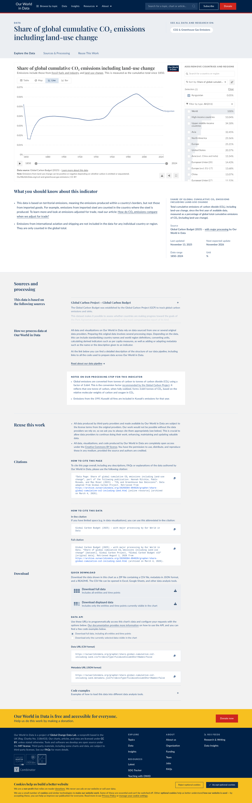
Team (169, 764)
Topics (131, 746)
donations (60, 789)
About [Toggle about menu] (107, 6)
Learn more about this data (75, 170)
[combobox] (171, 6)
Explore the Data (24, 53)
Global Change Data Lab (63, 742)
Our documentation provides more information (113, 630)
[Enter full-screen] (176, 175)
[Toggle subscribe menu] (208, 6)
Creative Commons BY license (101, 447)
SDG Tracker (135, 777)
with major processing (216, 229)
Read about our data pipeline (88, 363)
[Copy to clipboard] (171, 478)
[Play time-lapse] (20, 163)
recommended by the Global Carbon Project (146, 385)
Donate (228, 6)
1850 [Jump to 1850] (28, 163)
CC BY (73, 177)
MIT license (24, 753)
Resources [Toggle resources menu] (91, 6)
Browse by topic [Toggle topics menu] (47, 6)
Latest (131, 771)
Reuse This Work (88, 53)
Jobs (168, 770)
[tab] (24, 80)
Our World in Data (24, 6)
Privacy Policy (109, 796)
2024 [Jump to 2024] (174, 163)
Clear (231, 89)
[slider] (36, 163)
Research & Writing (214, 746)
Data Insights (211, 752)
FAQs (48, 756)
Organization (173, 752)
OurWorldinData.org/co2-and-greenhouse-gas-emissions (43, 177)
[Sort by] (206, 82)
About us (171, 746)
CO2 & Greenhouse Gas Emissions (191, 30)
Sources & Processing (56, 53)
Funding (170, 758)
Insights (75, 6)
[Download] (162, 175)
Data (64, 6)
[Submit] (193, 6)
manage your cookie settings (133, 796)
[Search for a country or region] (210, 74)
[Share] (169, 175)
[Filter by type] (210, 104)
